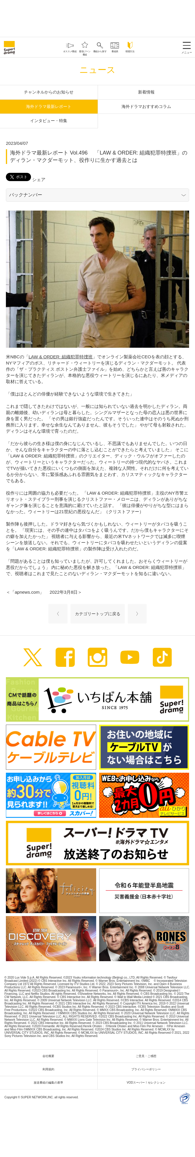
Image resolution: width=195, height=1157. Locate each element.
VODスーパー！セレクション (147, 1082)
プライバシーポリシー (147, 1069)
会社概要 (49, 1056)
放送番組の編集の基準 (50, 1082)
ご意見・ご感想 (147, 1056)
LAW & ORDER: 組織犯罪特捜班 (61, 356)
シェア (38, 179)
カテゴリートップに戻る (97, 613)
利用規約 (49, 1069)
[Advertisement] (97, 17)
